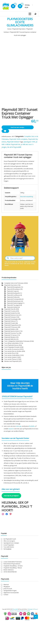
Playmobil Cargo (12, 291)
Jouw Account (8, 588)
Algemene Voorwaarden (11, 592)
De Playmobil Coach (10, 539)
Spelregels (30, 609)
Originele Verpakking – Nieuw (13, 568)
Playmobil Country (10, 311)
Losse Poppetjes (9, 545)
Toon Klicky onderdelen (11, 343)
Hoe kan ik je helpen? (11, 496)
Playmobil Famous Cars (11, 315)
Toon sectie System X (10, 357)
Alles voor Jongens (9, 541)
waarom (11, 429)
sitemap (18, 426)
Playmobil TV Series (10, 335)
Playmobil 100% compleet (18, 139)
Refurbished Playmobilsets (12, 564)
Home (9, 29)
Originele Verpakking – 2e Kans (13, 566)
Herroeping (17, 611)
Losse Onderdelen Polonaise (13, 562)
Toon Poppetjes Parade (11, 347)
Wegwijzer (7, 586)
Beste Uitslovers (9, 570)
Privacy (35, 609)
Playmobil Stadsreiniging (14, 303)
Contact (6, 594)
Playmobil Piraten (9, 323)
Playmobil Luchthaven (13, 295)
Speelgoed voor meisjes (11, 543)
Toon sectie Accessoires (11, 349)
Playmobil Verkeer (13, 142)
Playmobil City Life (9, 309)
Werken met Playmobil (11, 361)
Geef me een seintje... (18, 127)
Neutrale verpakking (26, 196)
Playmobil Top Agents (13, 305)
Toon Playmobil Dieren (11, 345)
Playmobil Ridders (10, 329)
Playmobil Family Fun (10, 313)
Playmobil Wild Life (10, 339)
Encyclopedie (27, 611)
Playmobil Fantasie (10, 317)
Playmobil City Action (18, 29)
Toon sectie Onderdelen (12, 355)
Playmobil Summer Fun (11, 333)
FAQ (22, 611)
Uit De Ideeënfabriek (10, 572)
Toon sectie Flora (9, 353)
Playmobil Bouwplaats (13, 287)
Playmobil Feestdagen (11, 319)
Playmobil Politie (12, 297)
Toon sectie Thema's (10, 359)
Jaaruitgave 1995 (29, 142)
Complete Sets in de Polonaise (13, 283)
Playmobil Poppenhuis (11, 325)
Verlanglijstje (7, 549)
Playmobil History (9, 321)
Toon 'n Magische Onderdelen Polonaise (17, 341)
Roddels (31, 426)
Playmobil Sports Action (11, 331)
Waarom (6, 584)
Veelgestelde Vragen (10, 590)
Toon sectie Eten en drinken (13, 351)
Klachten (12, 611)
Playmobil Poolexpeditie (14, 299)
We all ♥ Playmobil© (14, 147)
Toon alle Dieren (9, 547)
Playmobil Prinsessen (10, 327)
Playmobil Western (10, 337)
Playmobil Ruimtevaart (13, 301)
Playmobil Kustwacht (13, 293)
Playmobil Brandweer (13, 289)
